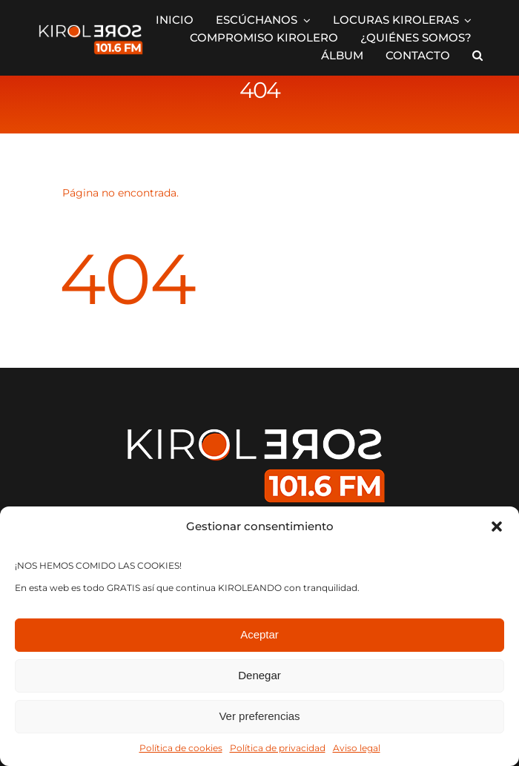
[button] (496, 526)
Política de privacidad (277, 747)
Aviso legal (356, 747)
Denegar (259, 675)
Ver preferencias (259, 716)
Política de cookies (180, 747)
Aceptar (259, 634)
